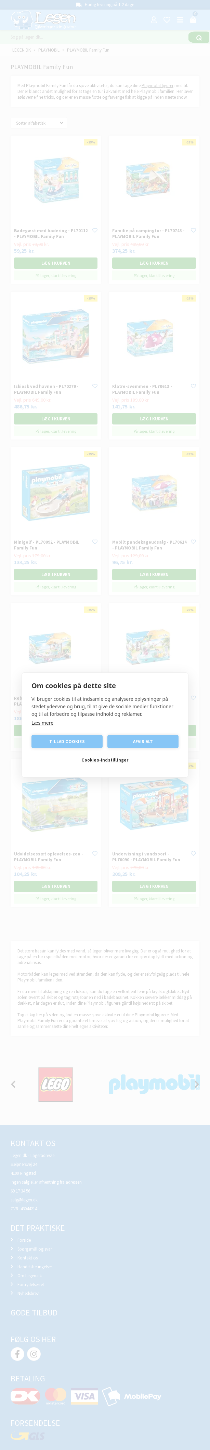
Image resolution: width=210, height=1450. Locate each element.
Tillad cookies (67, 741)
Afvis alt (143, 741)
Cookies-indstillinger (104, 760)
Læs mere (42, 723)
